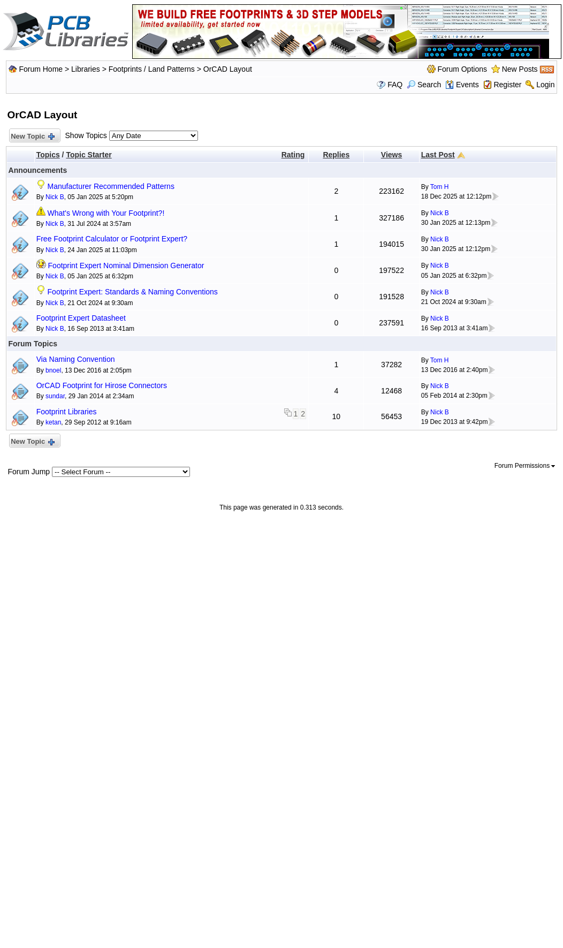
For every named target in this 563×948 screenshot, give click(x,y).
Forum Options (462, 69)
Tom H (439, 187)
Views (391, 154)
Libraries (85, 69)
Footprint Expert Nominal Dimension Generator (126, 265)
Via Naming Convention (75, 359)
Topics (48, 154)
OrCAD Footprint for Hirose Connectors (101, 385)
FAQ (394, 84)
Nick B (54, 197)
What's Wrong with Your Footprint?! (106, 213)
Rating (293, 154)
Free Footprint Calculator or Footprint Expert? (111, 238)
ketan (53, 422)
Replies (336, 154)
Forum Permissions (525, 465)
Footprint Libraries (66, 411)
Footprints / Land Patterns (152, 69)
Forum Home (41, 69)
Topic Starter (88, 154)
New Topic (32, 136)
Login (545, 84)
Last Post (438, 154)
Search (424, 84)
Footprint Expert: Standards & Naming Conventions (133, 291)
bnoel (53, 370)
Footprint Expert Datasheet (81, 318)
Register (507, 84)
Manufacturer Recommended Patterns (111, 186)
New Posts (520, 69)
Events (462, 84)
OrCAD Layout (227, 69)
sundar (55, 396)
